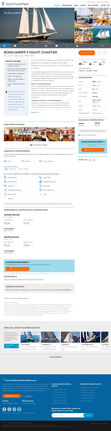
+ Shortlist (102, 46)
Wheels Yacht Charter (87, 390)
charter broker (34, 264)
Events (83, 5)
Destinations (67, 5)
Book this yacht (87, 53)
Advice (103, 5)
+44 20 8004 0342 (10, 403)
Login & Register (104, 2)
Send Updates (66, 290)
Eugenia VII (46, 345)
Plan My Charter (11, 396)
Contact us (28, 396)
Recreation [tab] (12, 169)
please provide (38, 279)
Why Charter (93, 5)
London (5, 401)
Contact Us (6, 413)
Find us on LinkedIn (19, 409)
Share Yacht (94, 160)
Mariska (65, 345)
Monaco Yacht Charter (59, 392)
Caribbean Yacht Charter (60, 403)
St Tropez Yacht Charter (60, 389)
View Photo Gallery (40, 145)
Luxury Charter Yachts (10, 10)
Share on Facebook (90, 160)
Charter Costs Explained (88, 135)
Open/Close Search (108, 5)
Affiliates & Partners (29, 413)
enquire (10, 230)
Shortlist (92, 2)
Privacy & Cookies (103, 423)
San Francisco (27, 401)
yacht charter (46, 78)
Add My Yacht (16, 413)
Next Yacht (104, 52)
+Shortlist (108, 10)
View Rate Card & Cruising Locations (93, 131)
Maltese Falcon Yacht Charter (90, 387)
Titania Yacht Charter (87, 398)
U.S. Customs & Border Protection (19, 298)
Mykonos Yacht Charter (60, 400)
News (76, 5)
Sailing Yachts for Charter (24, 10)
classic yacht (52, 60)
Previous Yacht (99, 52)
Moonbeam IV (88, 345)
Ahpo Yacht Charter (87, 401)
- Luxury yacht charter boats (17, 4)
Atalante (26, 345)
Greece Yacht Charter (59, 397)
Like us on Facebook (4, 409)
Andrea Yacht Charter (87, 395)
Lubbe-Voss (56, 62)
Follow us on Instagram (14, 409)
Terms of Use (93, 423)
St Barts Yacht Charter (60, 395)
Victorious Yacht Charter (88, 393)
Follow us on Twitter (9, 409)
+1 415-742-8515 (29, 403)
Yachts (57, 5)
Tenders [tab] (25, 169)
